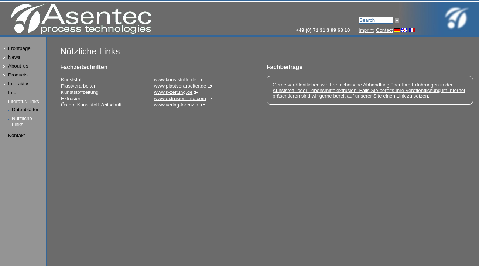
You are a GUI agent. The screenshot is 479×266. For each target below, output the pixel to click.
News (14, 57)
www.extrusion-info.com (180, 98)
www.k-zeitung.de (173, 92)
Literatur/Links (23, 101)
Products (18, 75)
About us (18, 66)
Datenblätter (25, 109)
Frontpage (19, 48)
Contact (384, 30)
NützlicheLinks (22, 121)
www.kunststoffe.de (175, 79)
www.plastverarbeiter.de (180, 86)
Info (12, 92)
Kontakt (16, 135)
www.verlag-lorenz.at (177, 105)
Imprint (366, 30)
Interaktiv (18, 83)
